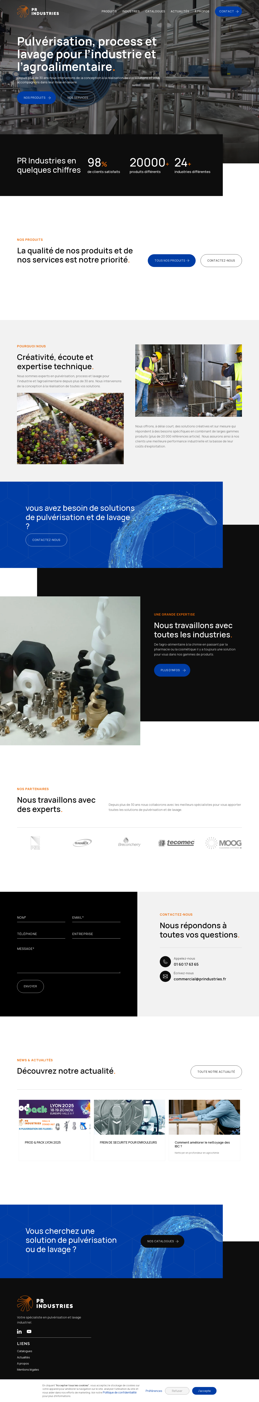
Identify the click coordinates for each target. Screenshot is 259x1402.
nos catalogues (160, 1241)
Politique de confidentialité (120, 1392)
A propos (23, 1363)
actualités (180, 11)
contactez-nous (221, 260)
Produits (109, 11)
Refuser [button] (177, 1391)
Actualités (23, 1357)
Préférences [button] (154, 1391)
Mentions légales (28, 1369)
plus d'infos (170, 670)
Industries (131, 11)
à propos (202, 11)
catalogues (155, 11)
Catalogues (24, 1351)
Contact (226, 11)
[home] (38, 11)
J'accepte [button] (204, 1391)
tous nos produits (170, 260)
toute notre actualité (216, 1072)
